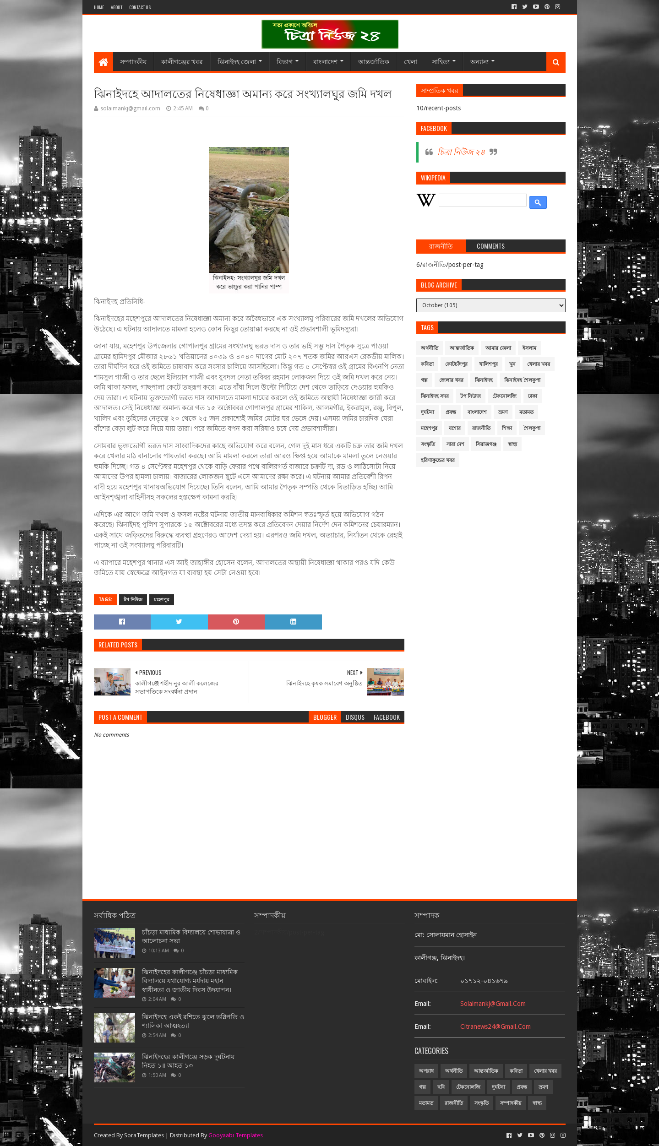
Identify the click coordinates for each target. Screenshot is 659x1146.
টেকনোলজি (504, 396)
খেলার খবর (538, 364)
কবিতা (427, 364)
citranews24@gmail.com (495, 1026)
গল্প (424, 380)
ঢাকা (532, 396)
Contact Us (140, 7)
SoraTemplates (144, 1135)
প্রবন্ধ (451, 412)
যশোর (455, 428)
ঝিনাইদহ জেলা (237, 61)
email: (422, 1003)
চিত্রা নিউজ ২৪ (461, 152)
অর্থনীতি (429, 348)
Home (99, 7)
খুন (512, 364)
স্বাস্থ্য (512, 444)
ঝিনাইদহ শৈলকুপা (522, 380)
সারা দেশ (455, 444)
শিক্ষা (507, 428)
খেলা (410, 61)
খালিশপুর (488, 364)
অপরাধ (426, 1071)
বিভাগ (285, 61)
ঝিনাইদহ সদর (435, 396)
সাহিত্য (441, 61)
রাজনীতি (481, 428)
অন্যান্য (479, 61)
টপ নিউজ (133, 599)
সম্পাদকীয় (133, 61)
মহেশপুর (161, 599)
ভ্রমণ (503, 412)
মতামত (526, 412)
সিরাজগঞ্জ (486, 444)
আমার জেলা (498, 348)
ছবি (441, 1087)
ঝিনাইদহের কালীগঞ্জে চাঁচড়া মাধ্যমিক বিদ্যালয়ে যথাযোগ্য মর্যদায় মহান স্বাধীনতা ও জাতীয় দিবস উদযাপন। (190, 981)
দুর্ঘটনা (427, 412)
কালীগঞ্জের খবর (182, 61)
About (116, 7)
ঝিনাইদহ (484, 380)
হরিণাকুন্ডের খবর (438, 460)
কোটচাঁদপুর (456, 364)
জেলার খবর (451, 380)
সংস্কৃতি (428, 444)
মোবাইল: (426, 980)
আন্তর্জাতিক (373, 61)
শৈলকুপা (531, 428)
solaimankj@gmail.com (493, 1003)
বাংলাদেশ (325, 61)
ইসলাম (529, 348)
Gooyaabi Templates (235, 1135)
